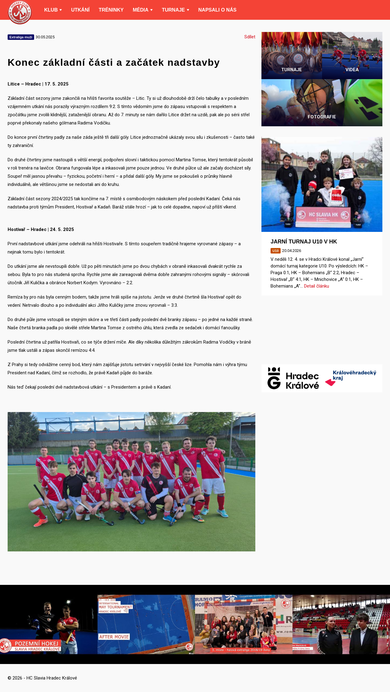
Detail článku (316, 286)
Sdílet (249, 37)
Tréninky (111, 9)
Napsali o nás (217, 9)
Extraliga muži (20, 37)
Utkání (80, 9)
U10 (275, 251)
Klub (51, 9)
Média (141, 9)
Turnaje (173, 9)
